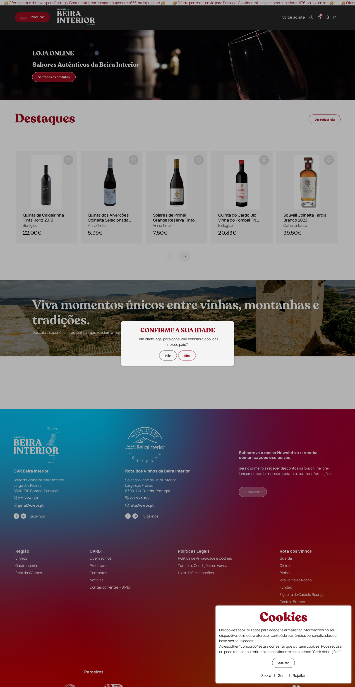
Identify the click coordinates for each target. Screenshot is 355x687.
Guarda (283, 556)
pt (332, 17)
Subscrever (252, 491)
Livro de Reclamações (195, 571)
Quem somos (101, 556)
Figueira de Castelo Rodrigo (299, 593)
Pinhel (282, 571)
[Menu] (35, 17)
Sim (187, 355)
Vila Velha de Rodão (293, 578)
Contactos (99, 571)
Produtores (99, 564)
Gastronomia (28, 564)
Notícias (97, 578)
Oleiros (283, 564)
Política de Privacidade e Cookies (204, 556)
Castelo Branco (290, 600)
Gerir (282, 675)
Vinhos (23, 556)
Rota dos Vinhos (31, 571)
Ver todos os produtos (57, 77)
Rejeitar (299, 675)
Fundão (283, 585)
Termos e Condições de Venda (202, 564)
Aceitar (283, 663)
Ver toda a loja (321, 119)
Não (168, 355)
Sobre (266, 675)
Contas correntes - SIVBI (110, 585)
